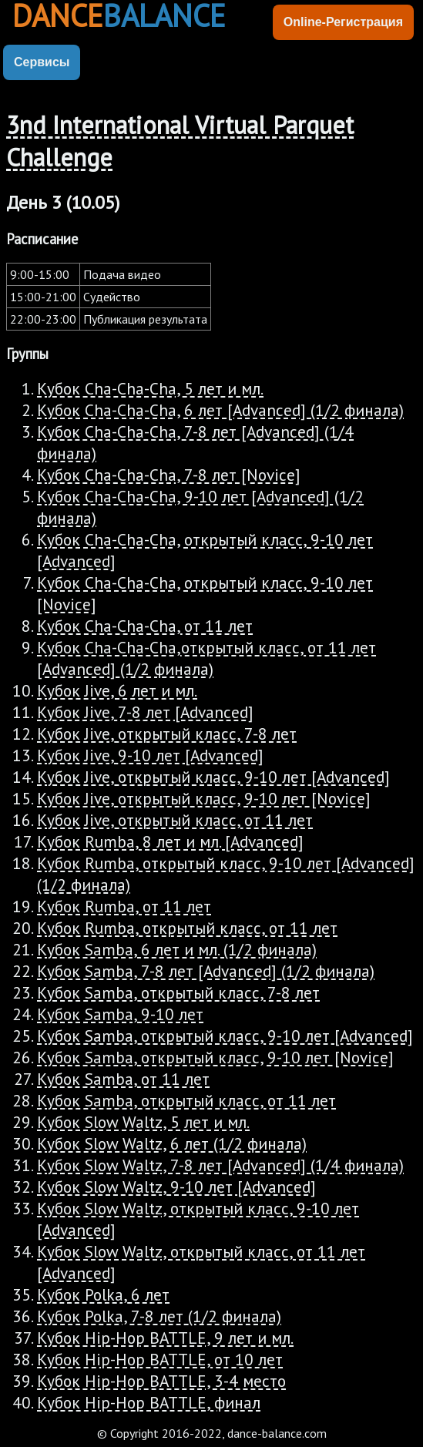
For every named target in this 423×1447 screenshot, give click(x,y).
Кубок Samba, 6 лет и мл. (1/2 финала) (177, 949)
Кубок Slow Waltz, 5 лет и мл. (143, 1122)
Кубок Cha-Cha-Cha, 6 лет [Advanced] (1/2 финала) (220, 410)
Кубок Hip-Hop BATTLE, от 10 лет (160, 1359)
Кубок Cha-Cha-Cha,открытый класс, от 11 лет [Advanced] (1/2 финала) (206, 658)
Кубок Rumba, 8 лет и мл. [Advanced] (170, 841)
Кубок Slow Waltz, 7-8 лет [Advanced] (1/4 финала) (220, 1165)
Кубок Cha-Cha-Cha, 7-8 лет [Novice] (168, 474)
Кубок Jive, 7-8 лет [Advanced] (145, 712)
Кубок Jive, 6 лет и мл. (117, 690)
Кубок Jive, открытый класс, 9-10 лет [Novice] (204, 798)
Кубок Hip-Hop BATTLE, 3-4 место (161, 1381)
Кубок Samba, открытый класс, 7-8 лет (178, 992)
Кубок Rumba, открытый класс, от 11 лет (187, 927)
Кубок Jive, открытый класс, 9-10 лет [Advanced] (213, 776)
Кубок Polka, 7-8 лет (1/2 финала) (159, 1316)
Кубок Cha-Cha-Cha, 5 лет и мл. (150, 388)
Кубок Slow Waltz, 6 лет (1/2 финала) (172, 1143)
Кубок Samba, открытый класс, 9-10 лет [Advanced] (225, 1035)
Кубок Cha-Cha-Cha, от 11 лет (145, 625)
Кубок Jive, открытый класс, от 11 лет (175, 820)
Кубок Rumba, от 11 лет (124, 906)
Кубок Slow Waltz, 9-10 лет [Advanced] (176, 1186)
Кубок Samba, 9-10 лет (120, 1014)
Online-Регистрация (343, 22)
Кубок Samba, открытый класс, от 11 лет (186, 1100)
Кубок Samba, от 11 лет (123, 1078)
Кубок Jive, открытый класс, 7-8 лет (167, 733)
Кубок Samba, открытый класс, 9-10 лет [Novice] (215, 1057)
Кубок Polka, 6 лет (103, 1294)
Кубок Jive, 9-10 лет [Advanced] (150, 755)
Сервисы (41, 62)
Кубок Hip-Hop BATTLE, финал (148, 1402)
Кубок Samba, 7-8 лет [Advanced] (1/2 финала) (205, 971)
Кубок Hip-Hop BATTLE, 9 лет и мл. (165, 1337)
